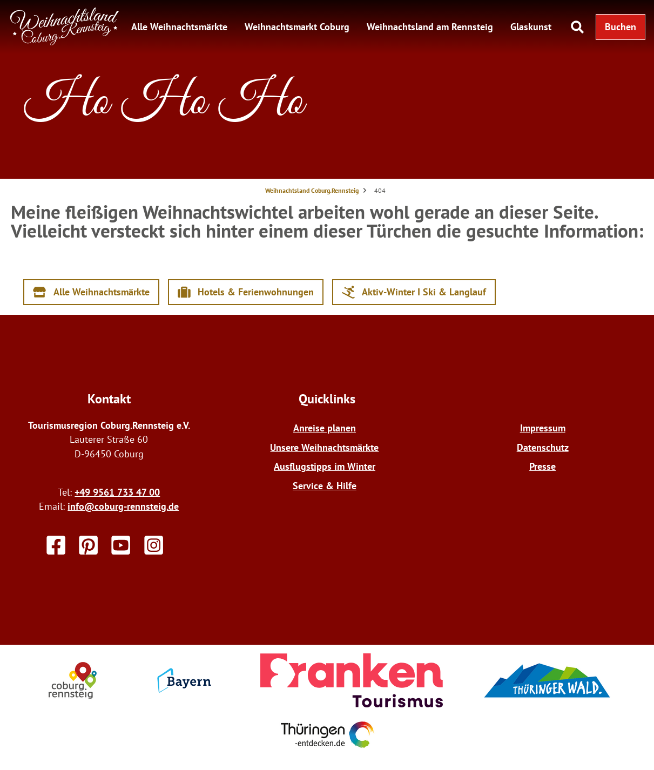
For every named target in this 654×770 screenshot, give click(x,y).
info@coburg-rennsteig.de (123, 506)
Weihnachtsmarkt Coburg (297, 27)
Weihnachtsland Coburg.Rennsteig (312, 190)
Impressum (542, 428)
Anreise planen (324, 428)
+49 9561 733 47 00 (117, 492)
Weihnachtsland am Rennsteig (430, 27)
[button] (620, 27)
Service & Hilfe (324, 485)
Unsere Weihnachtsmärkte (324, 447)
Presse (542, 466)
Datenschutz (543, 447)
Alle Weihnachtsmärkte (179, 27)
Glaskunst (530, 27)
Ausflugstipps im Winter (324, 466)
